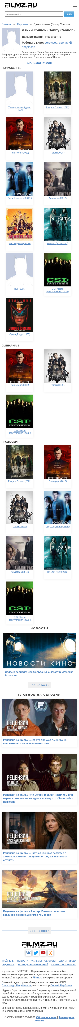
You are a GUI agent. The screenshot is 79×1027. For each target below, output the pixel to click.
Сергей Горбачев (61, 985)
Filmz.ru (37, 977)
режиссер (51, 42)
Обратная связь (46, 1017)
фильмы (36, 960)
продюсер (28, 47)
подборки (8, 964)
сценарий (65, 42)
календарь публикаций (33, 964)
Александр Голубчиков (16, 985)
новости (22, 960)
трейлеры (8, 960)
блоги (62, 960)
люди (72, 960)
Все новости (40, 685)
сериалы (50, 960)
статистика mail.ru (63, 964)
